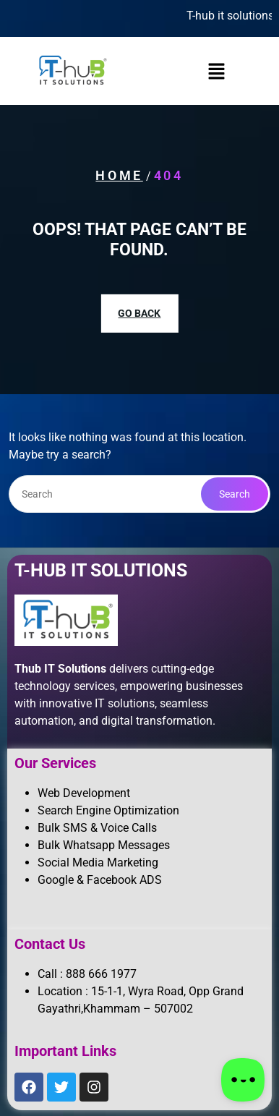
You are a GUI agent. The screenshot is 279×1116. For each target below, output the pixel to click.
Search (234, 494)
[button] (216, 70)
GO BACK (139, 313)
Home (118, 175)
